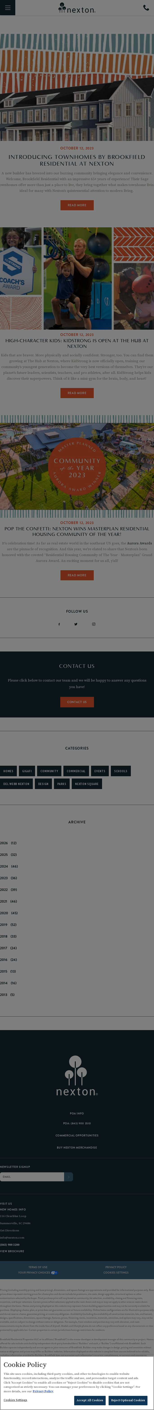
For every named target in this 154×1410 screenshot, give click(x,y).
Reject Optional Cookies (128, 1400)
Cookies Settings (15, 1400)
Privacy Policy (43, 1391)
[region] (77, 1383)
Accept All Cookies (90, 1400)
